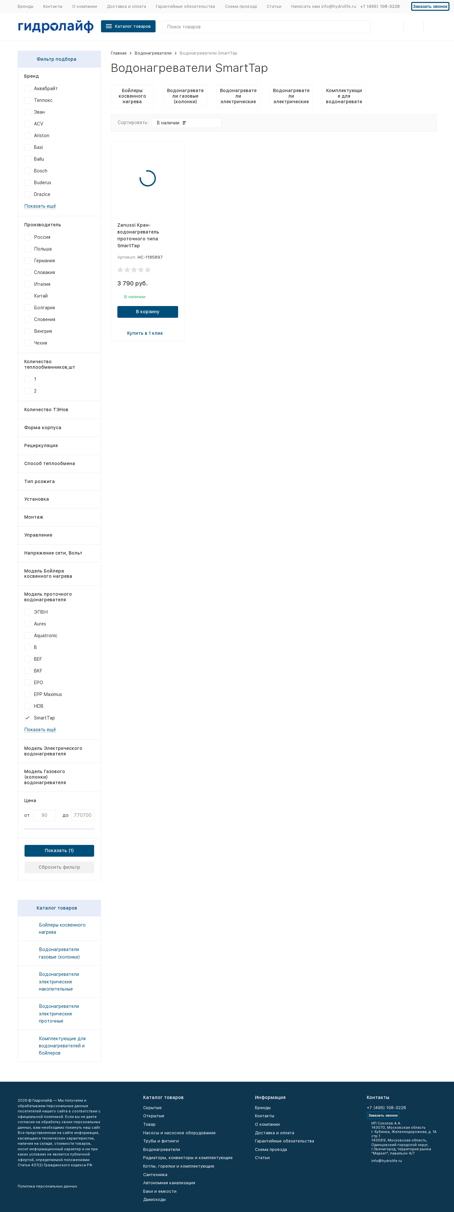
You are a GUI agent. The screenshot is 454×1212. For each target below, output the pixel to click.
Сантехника (155, 1174)
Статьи (274, 6)
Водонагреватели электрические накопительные (59, 982)
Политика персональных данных (47, 1186)
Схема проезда (241, 6)
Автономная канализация (169, 1182)
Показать (56, 850)
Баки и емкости (160, 1191)
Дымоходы (154, 1199)
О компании (84, 6)
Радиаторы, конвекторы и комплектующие (188, 1157)
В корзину (148, 311)
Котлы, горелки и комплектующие (178, 1166)
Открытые (153, 1115)
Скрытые (152, 1107)
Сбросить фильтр (59, 867)
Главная (118, 53)
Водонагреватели (153, 53)
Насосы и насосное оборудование (179, 1132)
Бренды (25, 6)
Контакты (52, 6)
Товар (149, 1124)
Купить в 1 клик (147, 333)
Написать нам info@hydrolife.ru (323, 6)
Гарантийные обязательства (185, 6)
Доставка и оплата (126, 6)
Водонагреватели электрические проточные (59, 1014)
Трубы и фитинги (161, 1141)
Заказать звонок (430, 6)
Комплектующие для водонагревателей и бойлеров (62, 1046)
